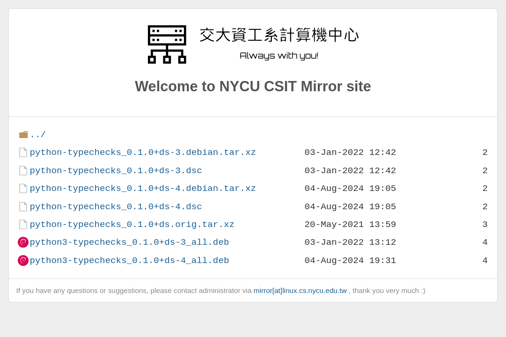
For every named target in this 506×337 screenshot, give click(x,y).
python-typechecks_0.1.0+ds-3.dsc (115, 170)
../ (37, 134)
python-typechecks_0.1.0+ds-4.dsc (115, 206)
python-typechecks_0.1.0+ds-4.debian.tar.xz (142, 188)
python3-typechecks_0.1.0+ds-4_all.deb (129, 260)
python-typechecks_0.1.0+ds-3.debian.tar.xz (142, 152)
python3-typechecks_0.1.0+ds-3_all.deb (129, 242)
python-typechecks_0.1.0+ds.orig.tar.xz (131, 224)
